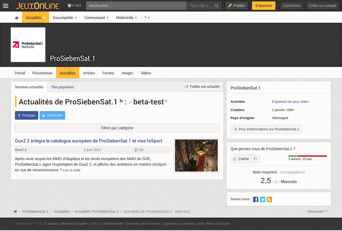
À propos (52, 224)
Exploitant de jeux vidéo (290, 102)
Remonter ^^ (318, 211)
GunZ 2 (20, 150)
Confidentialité (112, 224)
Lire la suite (72, 170)
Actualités (62, 211)
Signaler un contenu (178, 224)
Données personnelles (143, 224)
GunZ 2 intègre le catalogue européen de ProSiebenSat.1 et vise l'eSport (88, 141)
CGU (94, 224)
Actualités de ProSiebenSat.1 (68, 101)
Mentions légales (74, 224)
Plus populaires (63, 86)
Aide (200, 224)
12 (139, 150)
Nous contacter (218, 224)
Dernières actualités (29, 86)
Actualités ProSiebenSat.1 (96, 211)
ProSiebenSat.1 (73, 58)
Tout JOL (199, 5)
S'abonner (263, 5)
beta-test (146, 101)
